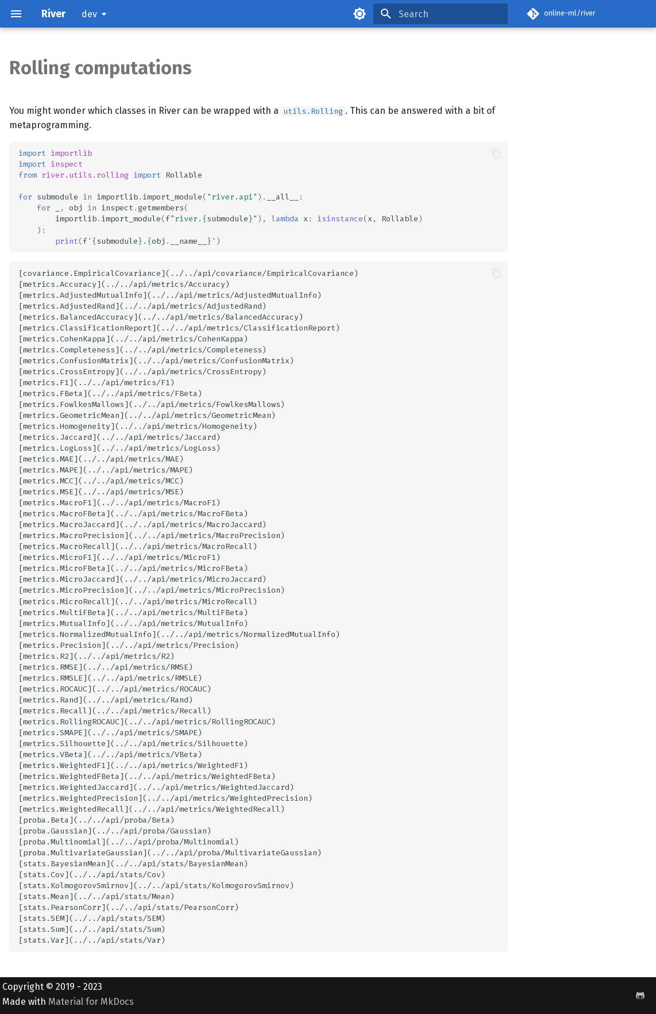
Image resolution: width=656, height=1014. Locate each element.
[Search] (440, 13)
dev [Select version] (89, 14)
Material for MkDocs (91, 1001)
